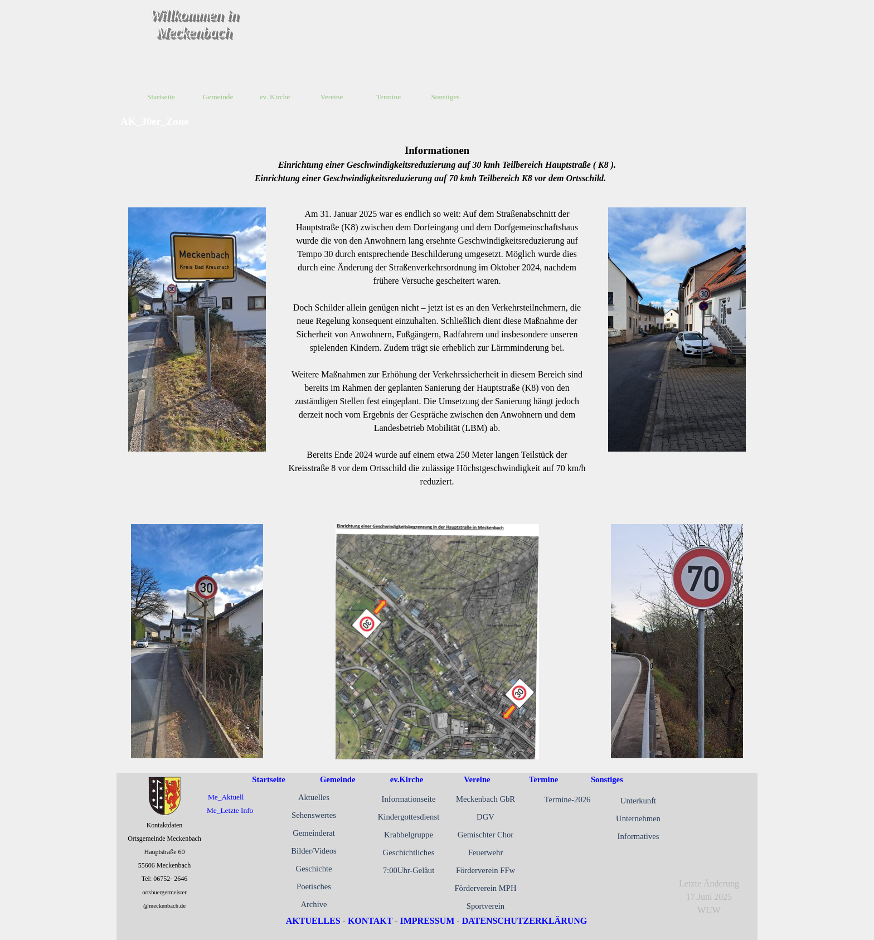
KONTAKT (370, 921)
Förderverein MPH (485, 888)
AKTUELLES (313, 921)
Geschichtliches (409, 852)
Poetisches (314, 886)
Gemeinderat (314, 832)
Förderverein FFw (485, 870)
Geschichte (313, 868)
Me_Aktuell (226, 797)
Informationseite (409, 798)
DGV (485, 816)
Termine (543, 779)
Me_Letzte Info (230, 810)
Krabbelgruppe (408, 834)
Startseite (161, 97)
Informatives (638, 836)
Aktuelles (313, 797)
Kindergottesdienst (408, 816)
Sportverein (485, 906)
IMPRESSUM (427, 921)
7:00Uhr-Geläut (409, 870)
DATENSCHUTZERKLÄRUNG (524, 921)
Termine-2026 (568, 799)
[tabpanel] (437, 164)
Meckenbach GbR (485, 798)
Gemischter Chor (486, 834)
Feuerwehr (485, 852)
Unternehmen (638, 818)
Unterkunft (638, 800)
